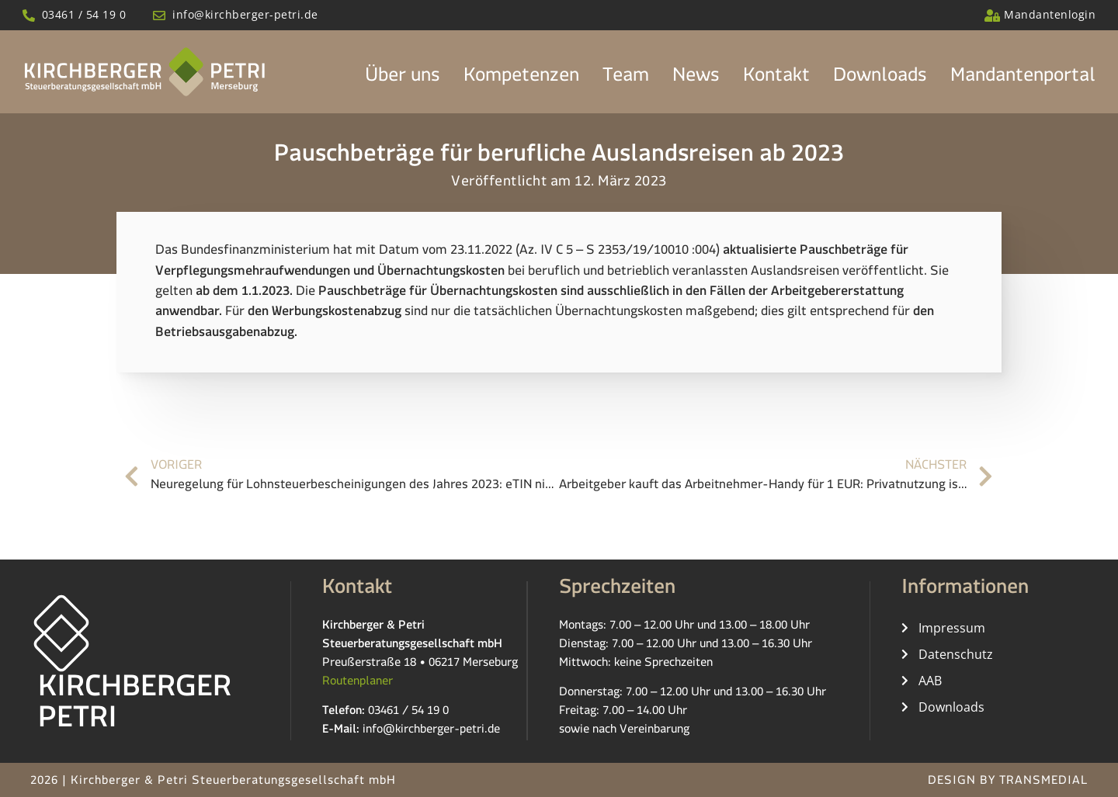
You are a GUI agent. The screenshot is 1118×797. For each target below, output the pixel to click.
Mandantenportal (1022, 79)
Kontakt (776, 79)
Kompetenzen (521, 79)
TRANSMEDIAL (1043, 783)
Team (625, 79)
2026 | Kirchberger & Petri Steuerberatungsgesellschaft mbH (213, 783)
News (696, 79)
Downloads (880, 79)
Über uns (402, 79)
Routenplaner (357, 683)
